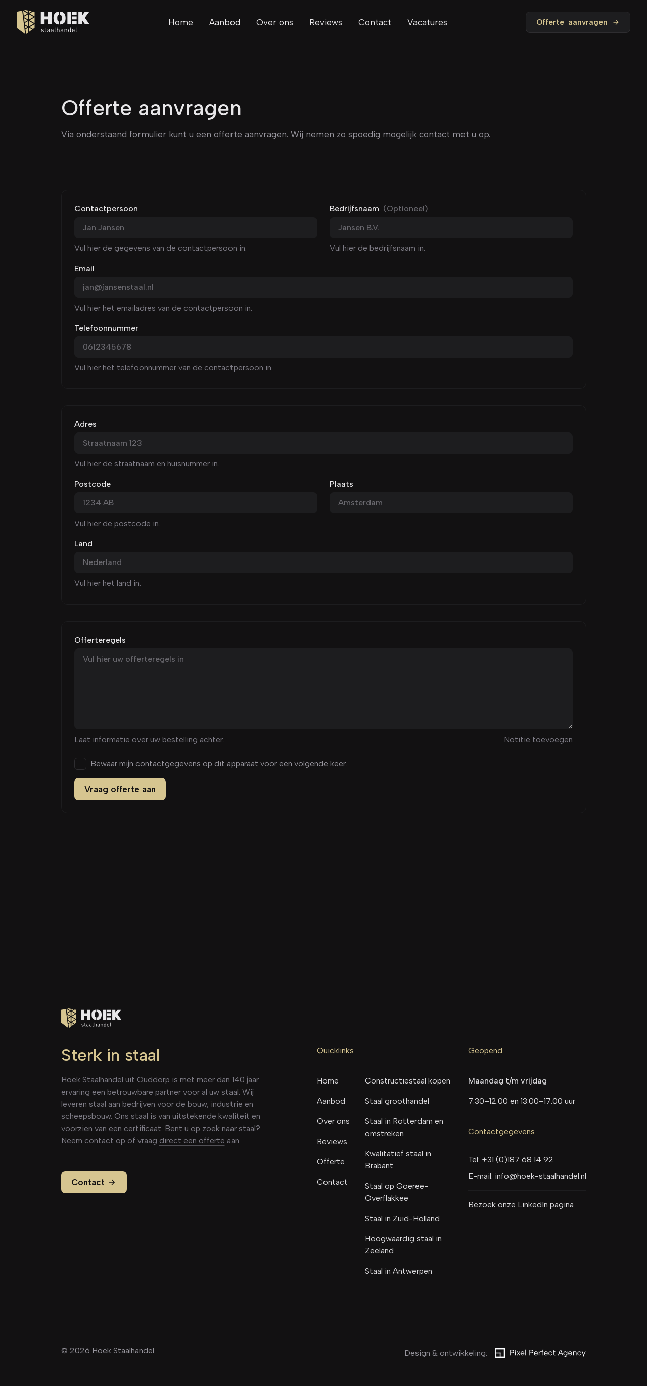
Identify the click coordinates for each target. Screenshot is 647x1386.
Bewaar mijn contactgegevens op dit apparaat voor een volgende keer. (218, 764)
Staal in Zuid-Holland (402, 1218)
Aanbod (224, 22)
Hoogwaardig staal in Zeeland (403, 1244)
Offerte (578, 22)
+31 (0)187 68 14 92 (517, 1159)
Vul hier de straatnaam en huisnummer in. (146, 463)
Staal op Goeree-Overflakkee (396, 1192)
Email (84, 268)
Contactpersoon (106, 208)
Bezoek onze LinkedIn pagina (521, 1204)
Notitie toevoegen (538, 739)
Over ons (274, 22)
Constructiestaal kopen (407, 1081)
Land (83, 543)
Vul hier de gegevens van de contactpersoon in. (160, 248)
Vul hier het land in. (107, 583)
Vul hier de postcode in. (117, 523)
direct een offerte (192, 1140)
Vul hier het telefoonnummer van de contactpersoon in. (173, 367)
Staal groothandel (397, 1101)
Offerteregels (100, 640)
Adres (85, 424)
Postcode (92, 484)
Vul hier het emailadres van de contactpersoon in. (163, 308)
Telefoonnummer (106, 328)
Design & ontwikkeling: (495, 1353)
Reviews (325, 22)
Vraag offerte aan (120, 789)
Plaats (341, 484)
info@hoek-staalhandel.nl (540, 1176)
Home (180, 22)
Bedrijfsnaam (379, 208)
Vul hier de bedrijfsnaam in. (377, 248)
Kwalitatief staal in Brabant (398, 1160)
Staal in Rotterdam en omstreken (404, 1127)
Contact (374, 22)
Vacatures (427, 22)
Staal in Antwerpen (398, 1271)
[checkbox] (80, 764)
